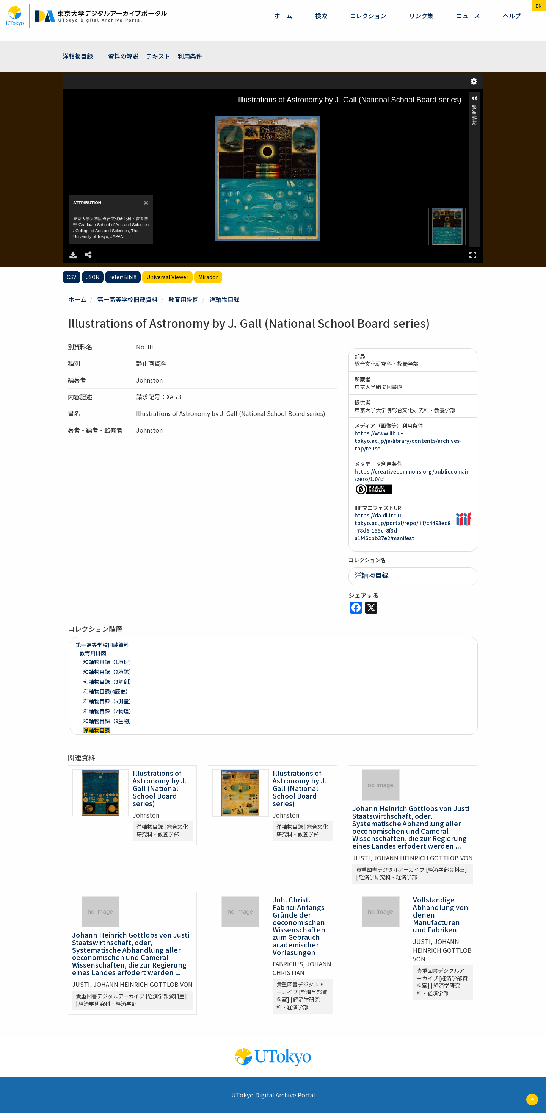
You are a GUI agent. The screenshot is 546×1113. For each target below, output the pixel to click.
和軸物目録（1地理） (108, 662)
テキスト (158, 56)
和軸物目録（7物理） (108, 711)
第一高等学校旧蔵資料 (127, 299)
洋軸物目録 (78, 56)
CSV (71, 277)
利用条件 (190, 56)
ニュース (468, 15)
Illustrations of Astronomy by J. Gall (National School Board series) (159, 788)
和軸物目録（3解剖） (108, 681)
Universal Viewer (167, 277)
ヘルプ (512, 15)
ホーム (283, 15)
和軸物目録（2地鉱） (108, 671)
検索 (321, 15)
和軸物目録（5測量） (108, 701)
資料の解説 (123, 56)
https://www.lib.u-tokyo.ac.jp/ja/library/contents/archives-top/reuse (408, 440)
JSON (92, 277)
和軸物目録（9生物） (108, 721)
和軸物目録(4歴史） (107, 691)
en (538, 5)
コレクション (368, 15)
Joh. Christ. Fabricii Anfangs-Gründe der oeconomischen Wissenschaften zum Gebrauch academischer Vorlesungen (300, 925)
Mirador (208, 277)
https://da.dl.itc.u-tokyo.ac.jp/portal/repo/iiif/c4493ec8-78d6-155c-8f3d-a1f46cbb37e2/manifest (402, 526)
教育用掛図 (183, 299)
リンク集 (421, 15)
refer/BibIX (122, 277)
